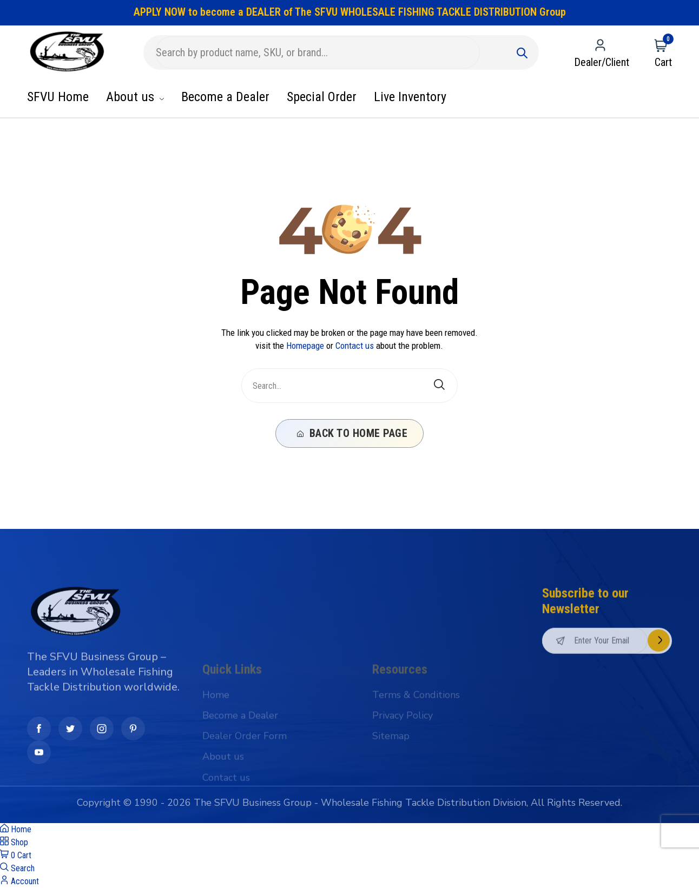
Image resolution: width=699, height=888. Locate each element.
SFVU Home (58, 96)
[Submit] (522, 52)
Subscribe (659, 693)
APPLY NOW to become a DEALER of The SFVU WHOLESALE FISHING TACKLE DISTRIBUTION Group (350, 11)
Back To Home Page (352, 433)
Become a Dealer (225, 96)
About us (135, 96)
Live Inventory (410, 96)
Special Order (322, 96)
